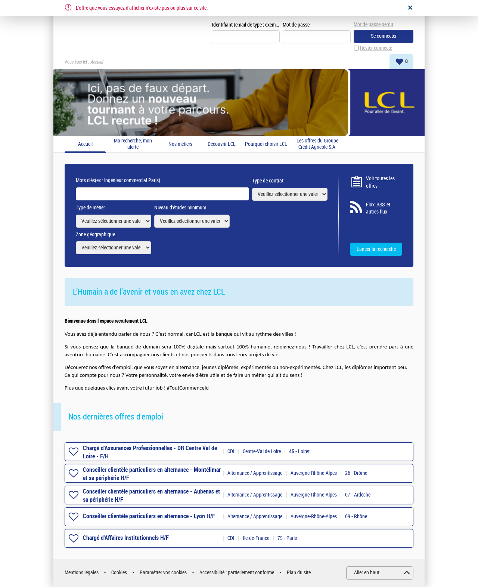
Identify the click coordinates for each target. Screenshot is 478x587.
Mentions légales (82, 572)
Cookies (119, 572)
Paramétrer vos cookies (163, 572)
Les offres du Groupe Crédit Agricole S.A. (317, 144)
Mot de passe (296, 25)
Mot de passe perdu (373, 24)
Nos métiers (180, 144)
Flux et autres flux (378, 208)
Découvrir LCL (222, 144)
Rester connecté (376, 48)
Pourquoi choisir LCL (266, 144)
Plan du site (299, 572)
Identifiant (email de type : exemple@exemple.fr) (246, 25)
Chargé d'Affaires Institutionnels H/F (126, 537)
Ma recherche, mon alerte (133, 144)
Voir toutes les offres (380, 182)
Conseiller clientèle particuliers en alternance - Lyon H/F (149, 516)
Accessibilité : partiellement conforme (236, 572)
